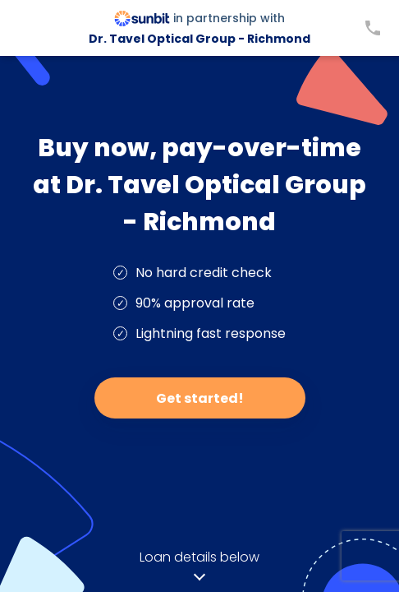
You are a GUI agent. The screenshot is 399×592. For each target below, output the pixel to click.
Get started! (200, 398)
